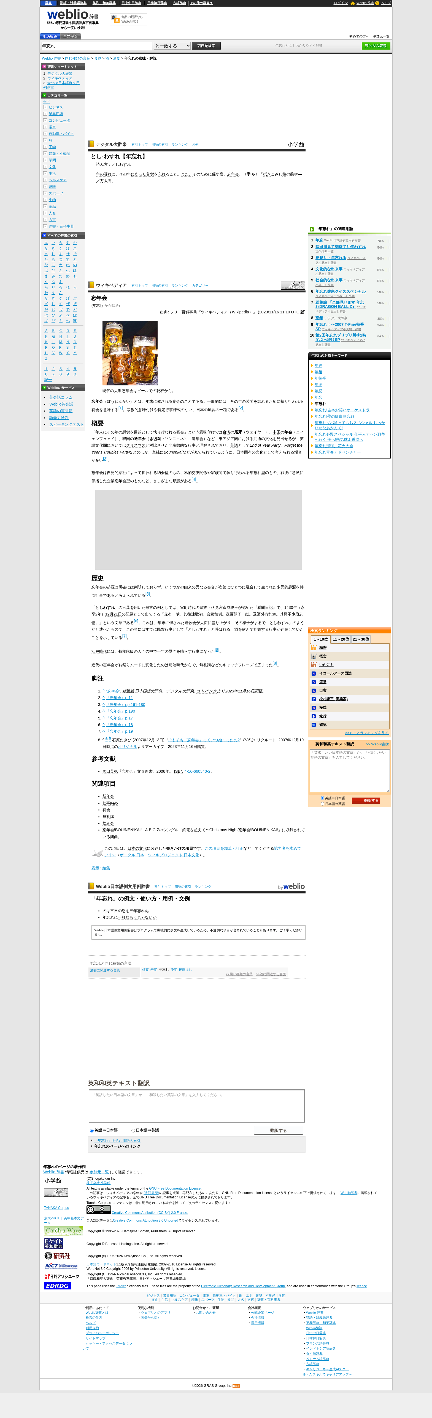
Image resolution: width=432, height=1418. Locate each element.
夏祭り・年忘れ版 (330, 257)
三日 (114, 910)
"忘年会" (113, 691)
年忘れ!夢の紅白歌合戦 (334, 416)
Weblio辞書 (349, 1193)
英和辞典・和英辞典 (321, 1322)
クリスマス (135, 445)
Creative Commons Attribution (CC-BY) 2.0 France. (150, 1213)
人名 (52, 213)
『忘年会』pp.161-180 (125, 704)
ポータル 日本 (132, 855)
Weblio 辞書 (365, 3)
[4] (194, 479)
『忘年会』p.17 (119, 718)
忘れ (162, 174)
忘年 (319, 318)
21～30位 (361, 639)
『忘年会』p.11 (119, 697)
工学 (52, 147)
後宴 (174, 969)
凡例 (195, 144)
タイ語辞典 (314, 1353)
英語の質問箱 (60, 411)
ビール (143, 390)
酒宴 (116, 58)
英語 (234, 445)
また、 (187, 174)
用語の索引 (160, 144)
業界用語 (56, 114)
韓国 (126, 438)
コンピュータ (59, 120)
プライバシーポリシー (102, 1333)
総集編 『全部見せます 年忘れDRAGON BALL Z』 (339, 304)
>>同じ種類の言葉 (239, 974)
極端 (322, 707)
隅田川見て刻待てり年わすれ (340, 246)
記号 (48, 379)
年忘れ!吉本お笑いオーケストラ (342, 410)
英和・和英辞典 (104, 3)
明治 (172, 665)
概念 (322, 656)
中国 (276, 432)
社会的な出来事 (328, 280)
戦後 (284, 472)
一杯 (122, 917)
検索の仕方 (94, 1317)
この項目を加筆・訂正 (224, 848)
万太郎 (106, 180)
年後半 (320, 378)
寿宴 (153, 969)
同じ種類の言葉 (77, 58)
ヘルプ (386, 3)
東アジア (226, 438)
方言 (52, 220)
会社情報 (257, 1317)
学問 (52, 160)
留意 (322, 682)
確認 (322, 725)
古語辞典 (179, 3)
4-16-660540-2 (197, 771)
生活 (52, 173)
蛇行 (322, 716)
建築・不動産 (59, 153)
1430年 (290, 607)
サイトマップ (96, 1338)
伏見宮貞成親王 (224, 607)
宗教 (130, 409)
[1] (120, 408)
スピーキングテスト (66, 424)
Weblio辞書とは (97, 1312)
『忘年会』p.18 (119, 725)
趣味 (52, 187)
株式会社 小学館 (98, 1183)
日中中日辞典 (131, 3)
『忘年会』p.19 (119, 731)
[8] (217, 649)
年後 (318, 372)
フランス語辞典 (317, 1343)
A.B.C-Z (152, 830)
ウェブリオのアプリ (156, 1312)
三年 (133, 910)
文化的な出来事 (328, 269)
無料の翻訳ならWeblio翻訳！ (132, 19)
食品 (52, 206)
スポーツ (56, 193)
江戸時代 (99, 651)
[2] (241, 408)
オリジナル (127, 746)
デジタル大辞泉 (111, 144)
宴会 (176, 401)
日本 (200, 409)
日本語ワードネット (101, 1264)
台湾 (226, 432)
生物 (52, 200)
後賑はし (185, 969)
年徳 (318, 384)
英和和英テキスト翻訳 (119, 1083)
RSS (236, 1385)
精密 (322, 648)
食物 (97, 58)
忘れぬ (143, 910)
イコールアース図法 (335, 673)
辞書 (48, 3)
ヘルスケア (58, 180)
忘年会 (233, 174)
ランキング (180, 144)
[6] (136, 621)
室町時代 (188, 607)
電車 (52, 127)
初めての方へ (359, 36)
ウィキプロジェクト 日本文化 (173, 855)
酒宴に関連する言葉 (105, 970)
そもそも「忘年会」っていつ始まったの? (204, 740)
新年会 (108, 796)
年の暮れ (104, 174)
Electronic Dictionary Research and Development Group (243, 1286)
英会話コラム (60, 397)
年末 (149, 401)
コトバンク (206, 691)
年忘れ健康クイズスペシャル (340, 291)
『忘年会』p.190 (120, 711)
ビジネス (56, 107)
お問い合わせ (206, 1312)
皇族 (203, 607)
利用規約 (92, 1328)
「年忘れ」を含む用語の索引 (117, 1141)
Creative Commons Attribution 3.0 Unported (145, 1220)
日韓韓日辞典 (157, 3)
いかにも (326, 665)
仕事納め (110, 803)
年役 (318, 365)
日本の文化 (137, 848)
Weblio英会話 (61, 404)
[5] (147, 593)
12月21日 (113, 614)
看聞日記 (265, 607)
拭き (267, 174)
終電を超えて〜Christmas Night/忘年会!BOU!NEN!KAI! (230, 830)
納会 (161, 472)
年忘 (319, 240)
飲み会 (108, 823)
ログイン (341, 3)
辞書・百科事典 (61, 226)
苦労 (150, 174)
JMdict (121, 1286)
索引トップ (139, 144)
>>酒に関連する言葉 (271, 974)
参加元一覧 (381, 36)
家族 (215, 472)
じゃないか (146, 917)
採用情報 (257, 1322)
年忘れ (98, 305)
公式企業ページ (262, 1312)
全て (46, 101)
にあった (138, 174)
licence (362, 1286)
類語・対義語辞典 (73, 3)
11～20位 (341, 639)
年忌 (318, 391)
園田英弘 (110, 771)
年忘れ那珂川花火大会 (334, 446)
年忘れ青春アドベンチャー (338, 452)
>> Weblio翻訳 (377, 744)
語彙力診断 (59, 417)
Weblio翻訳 (314, 1328)
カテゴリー (200, 285)
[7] (124, 636)
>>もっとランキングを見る (367, 733)
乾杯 (160, 390)
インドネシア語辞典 (321, 1348)
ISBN (178, 771)
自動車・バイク (61, 134)
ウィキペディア (111, 285)
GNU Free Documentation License (175, 1188)
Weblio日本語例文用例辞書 (123, 886)
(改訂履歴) (151, 1193)
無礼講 (205, 665)
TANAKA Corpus (56, 1208)
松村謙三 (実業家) (333, 699)
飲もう (131, 917)
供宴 (145, 969)
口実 (322, 690)
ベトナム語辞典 (317, 1359)
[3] (105, 459)
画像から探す (151, 1317)
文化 (52, 167)
